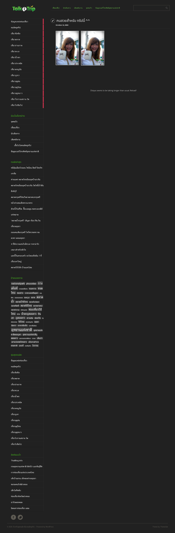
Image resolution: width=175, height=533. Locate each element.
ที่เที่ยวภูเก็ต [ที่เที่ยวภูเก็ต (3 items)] (24, 310)
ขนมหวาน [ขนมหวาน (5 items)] (32, 289)
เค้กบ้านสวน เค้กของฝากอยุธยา (23, 478)
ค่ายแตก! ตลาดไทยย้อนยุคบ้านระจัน (25, 179)
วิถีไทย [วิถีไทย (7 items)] (21, 322)
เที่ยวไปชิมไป (16, 444)
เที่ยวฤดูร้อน (16, 426)
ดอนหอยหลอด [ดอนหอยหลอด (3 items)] (19, 297)
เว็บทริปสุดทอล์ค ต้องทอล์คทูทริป (24, 527)
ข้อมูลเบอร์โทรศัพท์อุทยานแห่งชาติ (25, 151)
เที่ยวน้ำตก (15, 396)
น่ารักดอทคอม (16, 502)
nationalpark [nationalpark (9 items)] (18, 283)
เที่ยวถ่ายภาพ (16, 384)
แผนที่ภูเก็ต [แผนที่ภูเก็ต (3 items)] (28, 345)
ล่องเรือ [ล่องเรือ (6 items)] (38, 318)
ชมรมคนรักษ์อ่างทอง (19, 484)
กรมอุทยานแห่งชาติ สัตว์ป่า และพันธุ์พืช (26, 466)
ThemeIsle (164, 527)
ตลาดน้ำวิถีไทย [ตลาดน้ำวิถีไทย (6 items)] (22, 302)
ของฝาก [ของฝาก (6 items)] (20, 293)
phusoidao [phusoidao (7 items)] (31, 283)
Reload (133, 90)
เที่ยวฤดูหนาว (16, 432)
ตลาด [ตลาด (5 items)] (33, 297)
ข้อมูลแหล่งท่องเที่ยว (19, 360)
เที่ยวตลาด (15, 378)
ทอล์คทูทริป (16, 366)
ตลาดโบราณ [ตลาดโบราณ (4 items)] (15, 310)
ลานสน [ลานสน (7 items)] (30, 318)
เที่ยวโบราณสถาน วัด (19, 438)
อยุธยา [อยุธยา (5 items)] (36, 322)
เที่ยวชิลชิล (15, 372)
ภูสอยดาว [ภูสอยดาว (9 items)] (20, 317)
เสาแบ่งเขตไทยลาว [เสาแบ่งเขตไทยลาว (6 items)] (19, 342)
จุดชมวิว (14, 121)
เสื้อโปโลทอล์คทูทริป (22, 145)
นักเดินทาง (15, 133)
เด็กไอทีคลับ (16, 490)
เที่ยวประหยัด (16, 402)
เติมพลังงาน (15, 139)
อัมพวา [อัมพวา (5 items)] (13, 325)
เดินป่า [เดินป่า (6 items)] (39, 338)
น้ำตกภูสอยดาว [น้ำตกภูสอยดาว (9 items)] (28, 313)
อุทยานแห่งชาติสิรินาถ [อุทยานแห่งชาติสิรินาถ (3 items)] (25, 338)
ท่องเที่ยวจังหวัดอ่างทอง (20, 496)
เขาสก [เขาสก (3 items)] (33, 338)
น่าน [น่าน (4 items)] (18, 314)
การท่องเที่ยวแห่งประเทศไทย (22, 472)
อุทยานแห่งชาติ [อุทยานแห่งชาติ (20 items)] (21, 330)
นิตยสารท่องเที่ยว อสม (20, 508)
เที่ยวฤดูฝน (15, 420)
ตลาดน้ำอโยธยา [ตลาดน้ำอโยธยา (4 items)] (34, 302)
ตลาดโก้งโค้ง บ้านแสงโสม (21, 267)
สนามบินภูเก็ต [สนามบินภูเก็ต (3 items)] (29, 322)
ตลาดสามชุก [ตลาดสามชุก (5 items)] (37, 306)
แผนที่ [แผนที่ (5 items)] (21, 346)
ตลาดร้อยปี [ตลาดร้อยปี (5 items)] (15, 306)
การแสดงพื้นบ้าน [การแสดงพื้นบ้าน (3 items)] (23, 289)
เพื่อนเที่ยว (15, 127)
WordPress (50, 527)
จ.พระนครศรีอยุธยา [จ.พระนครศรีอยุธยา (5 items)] (31, 293)
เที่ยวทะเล (15, 390)
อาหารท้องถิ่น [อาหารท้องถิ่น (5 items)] (22, 325)
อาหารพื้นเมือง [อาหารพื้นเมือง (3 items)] (32, 325)
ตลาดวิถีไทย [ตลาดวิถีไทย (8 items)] (26, 305)
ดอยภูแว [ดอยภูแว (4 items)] (27, 297)
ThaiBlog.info (17, 460)
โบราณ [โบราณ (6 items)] (35, 345)
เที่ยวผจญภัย (16, 408)
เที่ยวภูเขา (15, 414)
